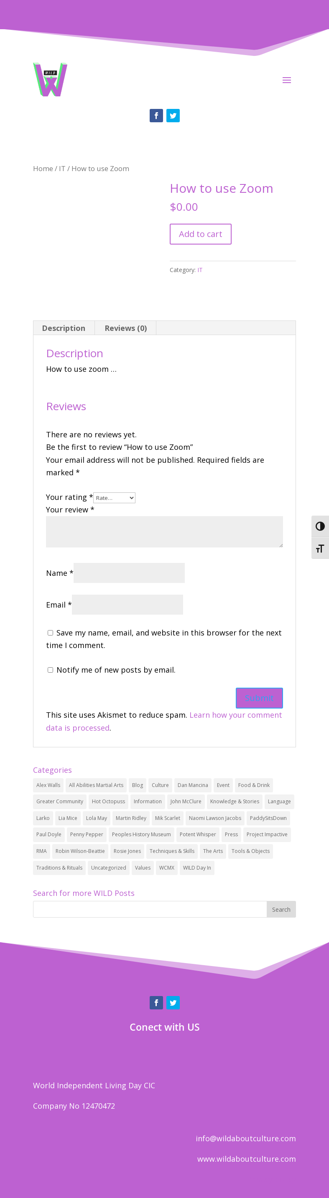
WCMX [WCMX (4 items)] (166, 867)
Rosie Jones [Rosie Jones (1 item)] (127, 851)
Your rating (69, 497)
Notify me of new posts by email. (116, 670)
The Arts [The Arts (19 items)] (213, 851)
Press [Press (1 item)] (231, 834)
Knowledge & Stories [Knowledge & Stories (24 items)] (234, 801)
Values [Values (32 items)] (142, 867)
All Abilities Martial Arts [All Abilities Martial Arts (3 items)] (96, 785)
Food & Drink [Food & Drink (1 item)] (254, 785)
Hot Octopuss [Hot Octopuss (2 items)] (108, 801)
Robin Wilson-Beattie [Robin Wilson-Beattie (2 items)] (80, 851)
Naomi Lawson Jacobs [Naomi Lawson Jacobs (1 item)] (215, 818)
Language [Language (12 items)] (279, 801)
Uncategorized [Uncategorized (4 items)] (108, 867)
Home (43, 168)
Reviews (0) (126, 328)
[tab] (64, 328)
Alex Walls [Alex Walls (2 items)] (48, 785)
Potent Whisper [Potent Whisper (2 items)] (198, 834)
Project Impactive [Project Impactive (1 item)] (267, 834)
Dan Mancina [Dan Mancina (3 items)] (193, 785)
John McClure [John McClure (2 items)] (186, 801)
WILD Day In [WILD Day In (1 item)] (197, 867)
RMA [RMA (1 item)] (41, 851)
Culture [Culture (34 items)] (160, 785)
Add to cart (200, 234)
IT (62, 168)
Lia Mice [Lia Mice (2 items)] (68, 818)
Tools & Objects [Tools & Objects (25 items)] (251, 851)
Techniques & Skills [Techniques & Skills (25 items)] (172, 851)
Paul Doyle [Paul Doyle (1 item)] (48, 834)
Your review (70, 509)
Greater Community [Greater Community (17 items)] (59, 801)
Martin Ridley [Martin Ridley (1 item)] (131, 818)
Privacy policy (271, 1179)
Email (59, 605)
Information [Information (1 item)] (148, 801)
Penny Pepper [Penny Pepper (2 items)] (86, 834)
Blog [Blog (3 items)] (137, 785)
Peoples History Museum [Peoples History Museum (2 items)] (141, 834)
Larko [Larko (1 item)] (43, 818)
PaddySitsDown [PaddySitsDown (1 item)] (268, 818)
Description (63, 328)
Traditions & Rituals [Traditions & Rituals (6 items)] (59, 867)
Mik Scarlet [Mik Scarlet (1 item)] (167, 818)
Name (60, 573)
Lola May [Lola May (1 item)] (96, 818)
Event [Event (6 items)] (223, 785)
